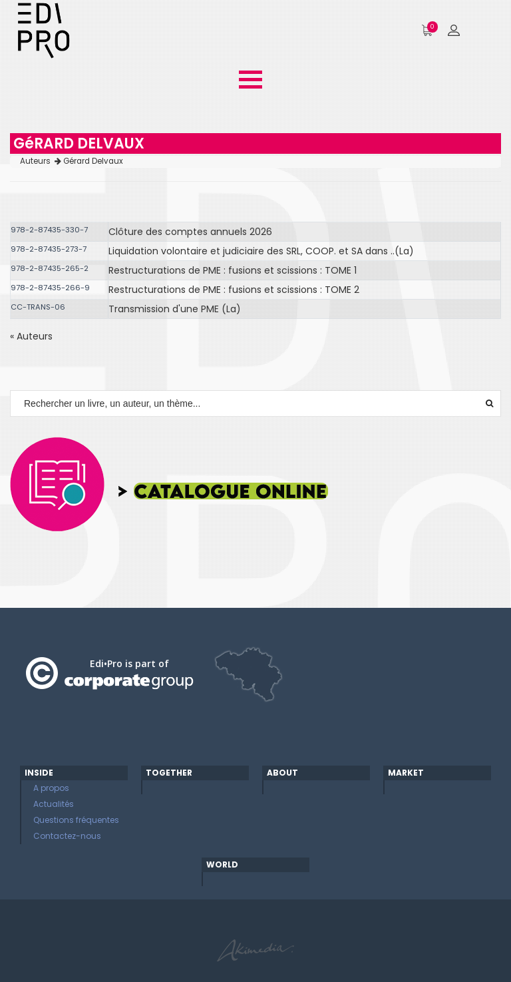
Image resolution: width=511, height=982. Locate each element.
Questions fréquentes (76, 820)
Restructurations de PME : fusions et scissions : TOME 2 (233, 289)
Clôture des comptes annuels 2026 (190, 231)
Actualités (53, 804)
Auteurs (40, 161)
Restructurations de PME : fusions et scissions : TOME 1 (232, 270)
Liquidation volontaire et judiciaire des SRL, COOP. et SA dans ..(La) (261, 251)
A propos (51, 788)
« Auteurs (31, 336)
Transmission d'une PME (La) (174, 309)
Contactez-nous (67, 836)
